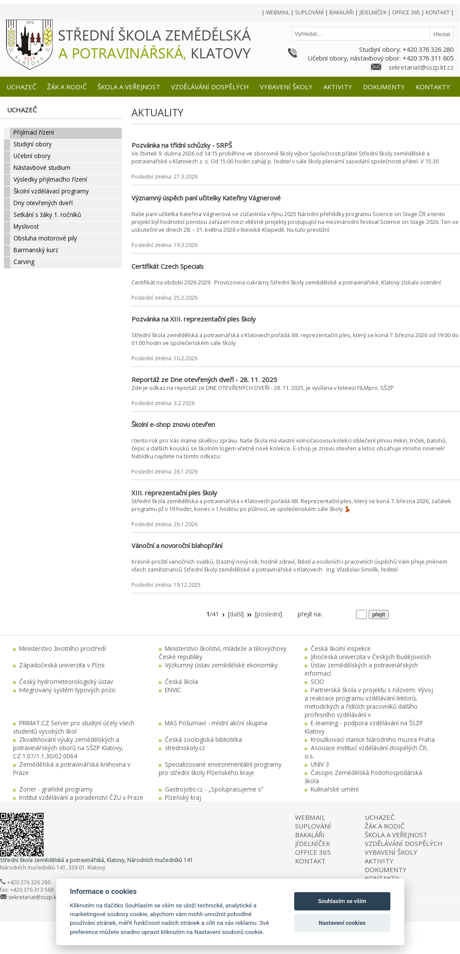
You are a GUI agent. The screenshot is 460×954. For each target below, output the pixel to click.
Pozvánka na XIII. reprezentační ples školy (193, 319)
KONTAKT (310, 860)
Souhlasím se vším (342, 901)
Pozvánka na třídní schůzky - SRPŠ (181, 145)
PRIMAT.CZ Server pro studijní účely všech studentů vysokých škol (73, 727)
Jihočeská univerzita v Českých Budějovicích (371, 657)
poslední (268, 614)
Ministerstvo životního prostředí (62, 648)
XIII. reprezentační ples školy (174, 492)
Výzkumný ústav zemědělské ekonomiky (221, 665)
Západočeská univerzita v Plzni (61, 665)
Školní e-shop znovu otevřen (173, 424)
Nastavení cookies (342, 923)
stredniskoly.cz (185, 748)
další (236, 614)
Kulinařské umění (335, 789)
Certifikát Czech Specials (167, 266)
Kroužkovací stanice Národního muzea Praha (373, 739)
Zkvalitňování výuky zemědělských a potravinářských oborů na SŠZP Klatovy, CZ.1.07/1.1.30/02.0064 (68, 747)
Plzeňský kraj (183, 797)
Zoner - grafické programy (56, 789)
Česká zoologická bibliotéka (203, 739)
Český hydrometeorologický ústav (66, 681)
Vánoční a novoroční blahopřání (176, 545)
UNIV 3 (320, 764)
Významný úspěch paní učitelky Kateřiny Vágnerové (206, 197)
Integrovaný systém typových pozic (67, 690)
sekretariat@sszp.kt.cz (421, 67)
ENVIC (173, 690)
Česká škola (181, 681)
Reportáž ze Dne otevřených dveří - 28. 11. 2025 (204, 379)
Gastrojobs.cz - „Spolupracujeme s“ (214, 789)
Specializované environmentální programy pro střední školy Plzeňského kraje (220, 768)
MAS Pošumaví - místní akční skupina (216, 723)
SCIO (317, 681)
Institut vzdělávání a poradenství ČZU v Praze (81, 797)
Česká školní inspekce (341, 648)
